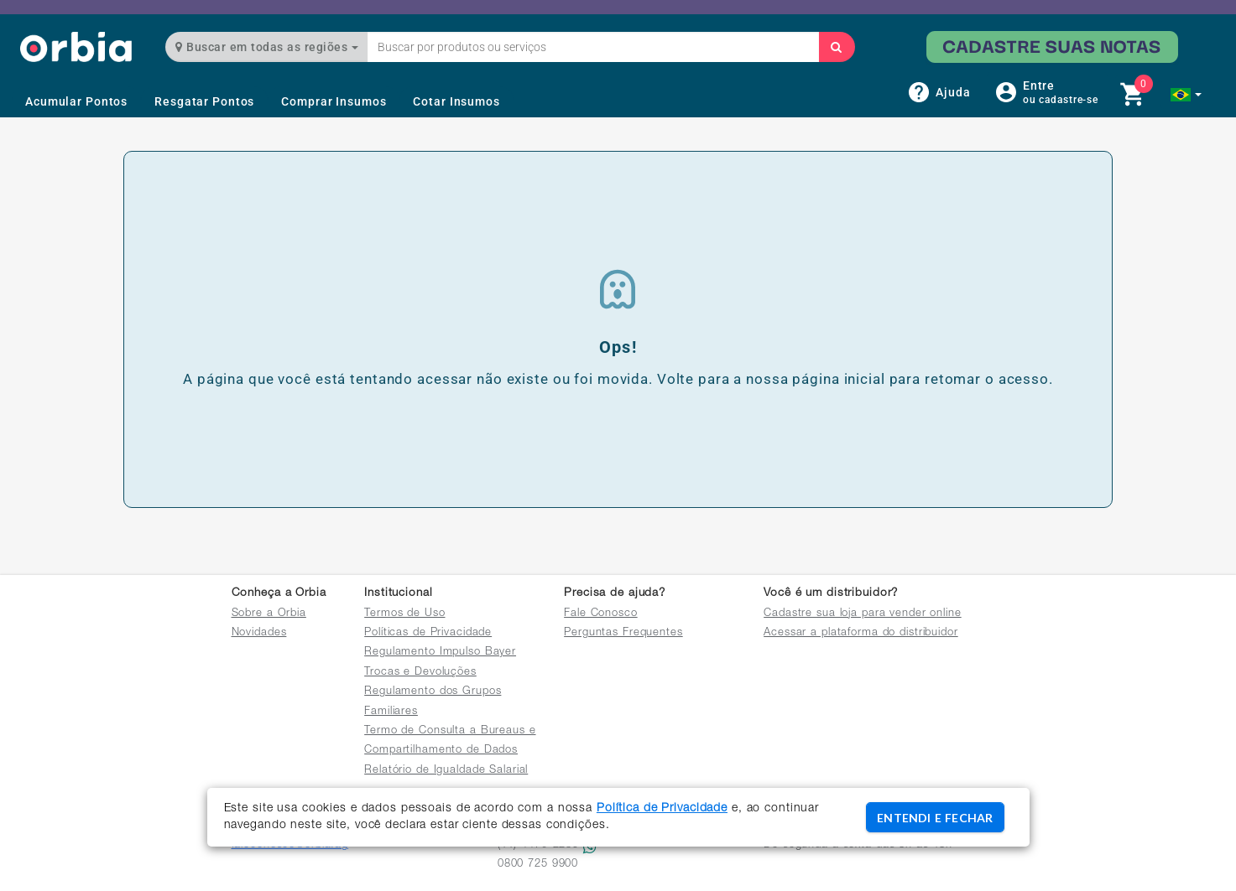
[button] (1186, 94)
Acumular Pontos (76, 101)
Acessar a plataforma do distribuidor (861, 633)
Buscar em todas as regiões (266, 47)
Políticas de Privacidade (428, 633)
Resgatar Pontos (204, 101)
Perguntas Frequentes (623, 633)
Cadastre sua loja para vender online (863, 614)
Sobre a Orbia (269, 614)
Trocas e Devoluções (420, 672)
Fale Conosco (601, 614)
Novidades (259, 633)
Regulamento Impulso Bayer (440, 652)
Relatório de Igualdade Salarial (446, 770)
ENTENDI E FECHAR (935, 818)
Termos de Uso (404, 614)
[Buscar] (836, 47)
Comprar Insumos (333, 101)
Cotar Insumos (456, 101)
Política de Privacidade (662, 809)
